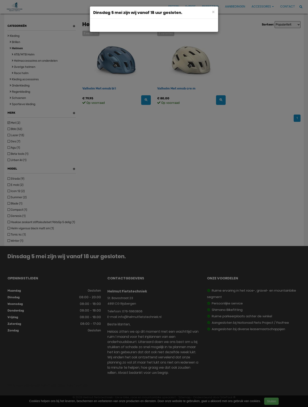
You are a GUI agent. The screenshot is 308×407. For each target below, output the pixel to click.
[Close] (213, 11)
